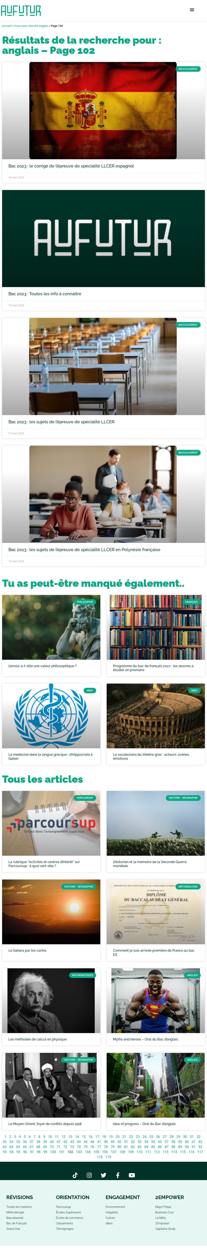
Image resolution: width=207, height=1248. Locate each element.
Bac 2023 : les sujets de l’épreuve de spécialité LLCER (61, 421)
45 (85, 1142)
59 (180, 1142)
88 (173, 1147)
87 (167, 1147)
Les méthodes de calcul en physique (37, 1039)
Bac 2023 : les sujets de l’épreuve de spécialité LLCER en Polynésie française (84, 549)
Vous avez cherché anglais (31, 25)
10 (50, 1137)
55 (153, 1142)
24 (144, 1137)
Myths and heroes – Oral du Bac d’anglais (145, 1039)
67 (32, 1147)
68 (38, 1147)
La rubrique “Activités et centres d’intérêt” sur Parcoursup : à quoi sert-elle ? (44, 864)
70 (52, 1147)
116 (191, 1152)
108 (122, 1152)
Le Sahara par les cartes (27, 950)
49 (112, 1142)
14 (77, 1137)
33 (5, 1142)
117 (200, 1152)
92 (200, 1147)
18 (104, 1137)
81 (126, 1147)
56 (160, 1142)
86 (160, 1147)
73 (72, 1147)
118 (100, 1157)
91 (193, 1147)
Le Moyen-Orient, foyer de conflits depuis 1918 (45, 1124)
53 (140, 1142)
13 (70, 1137)
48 (106, 1142)
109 (131, 1152)
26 (158, 1137)
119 (108, 1157)
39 (45, 1142)
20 (117, 1137)
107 (113, 1152)
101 (62, 1152)
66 (25, 1147)
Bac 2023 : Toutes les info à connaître (44, 293)
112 (157, 1152)
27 (165, 1137)
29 (178, 1137)
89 (180, 1147)
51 (126, 1142)
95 (18, 1152)
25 (151, 1137)
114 (174, 1152)
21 (124, 1137)
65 (18, 1147)
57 (167, 1142)
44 (79, 1142)
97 (32, 1152)
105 (96, 1152)
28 (171, 1137)
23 (138, 1137)
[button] (192, 9)
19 (111, 1137)
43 (72, 1142)
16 (91, 1137)
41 (58, 1142)
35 (18, 1142)
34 (11, 1142)
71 (58, 1147)
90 (187, 1147)
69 (45, 1147)
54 (146, 1142)
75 (85, 1147)
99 (45, 1152)
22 (131, 1137)
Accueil (6, 25)
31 (192, 1137)
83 (140, 1147)
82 (133, 1147)
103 (79, 1152)
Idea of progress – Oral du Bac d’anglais (144, 1124)
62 (200, 1142)
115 (183, 1152)
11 (57, 1137)
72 (65, 1147)
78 (106, 1147)
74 (79, 1147)
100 (53, 1152)
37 (32, 1142)
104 (88, 1152)
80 (119, 1147)
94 (12, 1152)
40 (52, 1142)
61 (193, 1142)
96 (25, 1152)
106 (105, 1152)
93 (5, 1152)
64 (11, 1147)
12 (63, 1137)
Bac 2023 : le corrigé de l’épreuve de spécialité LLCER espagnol (71, 166)
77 (99, 1147)
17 (97, 1137)
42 (65, 1142)
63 (5, 1147)
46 (92, 1142)
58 (173, 1142)
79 (112, 1147)
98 (39, 1152)
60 (187, 1142)
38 (38, 1142)
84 (146, 1147)
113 (165, 1152)
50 (119, 1142)
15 (84, 1137)
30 (185, 1137)
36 (25, 1142)
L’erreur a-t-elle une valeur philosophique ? (42, 666)
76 (92, 1147)
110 (139, 1152)
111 (148, 1152)
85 (153, 1147)
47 (99, 1142)
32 (198, 1137)
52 (133, 1142)
